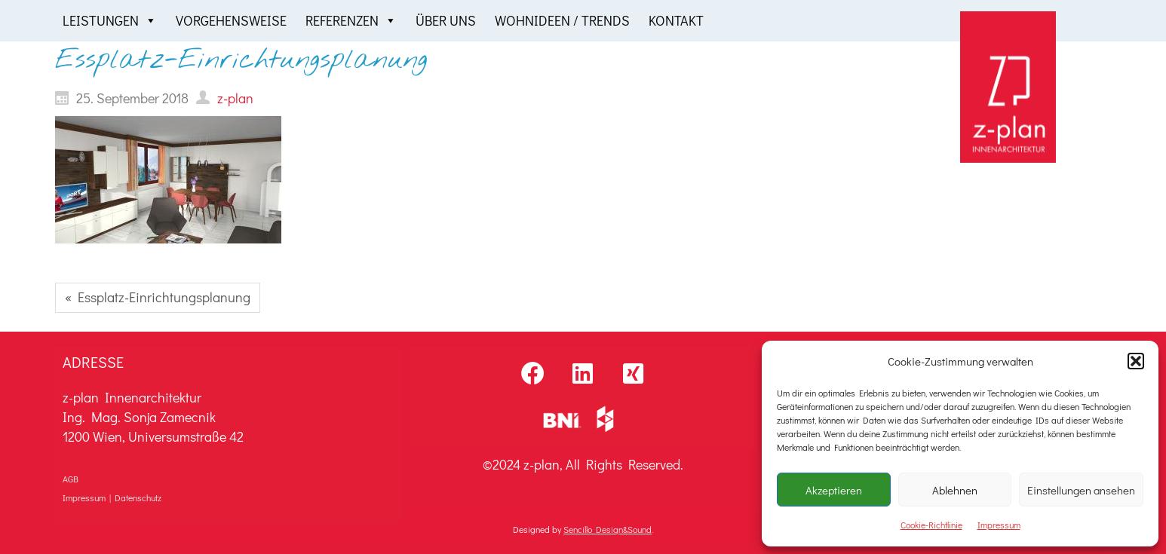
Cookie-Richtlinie (931, 525)
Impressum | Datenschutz (112, 497)
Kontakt (676, 20)
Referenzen (351, 21)
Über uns (446, 20)
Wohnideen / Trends (562, 20)
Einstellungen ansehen (1081, 489)
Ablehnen (954, 489)
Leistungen (110, 21)
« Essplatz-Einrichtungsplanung (157, 297)
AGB (70, 479)
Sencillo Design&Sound (607, 529)
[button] (1135, 361)
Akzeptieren (833, 489)
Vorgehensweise (231, 20)
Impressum (998, 525)
